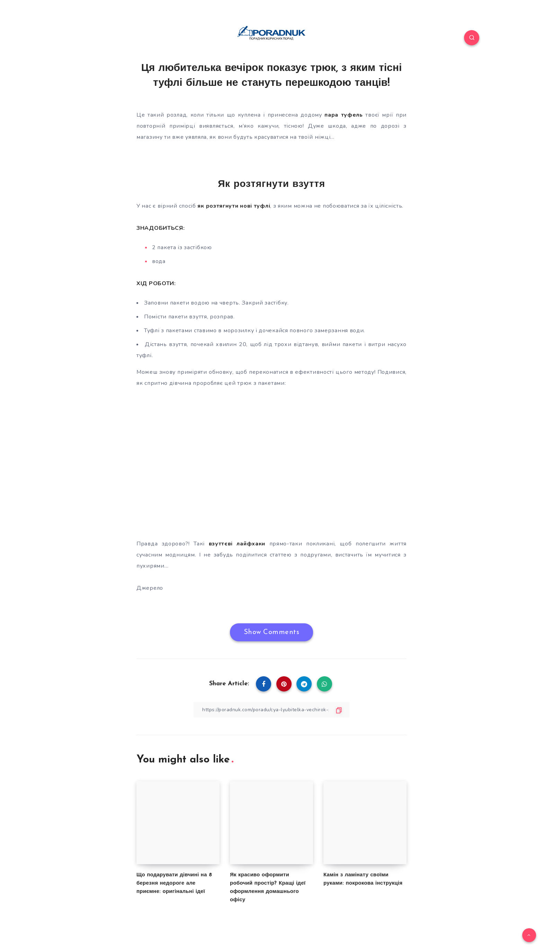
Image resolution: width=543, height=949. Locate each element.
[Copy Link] (271, 709)
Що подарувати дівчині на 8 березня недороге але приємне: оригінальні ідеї (174, 883)
